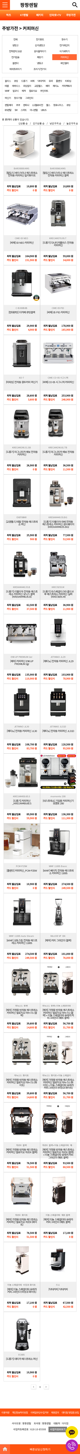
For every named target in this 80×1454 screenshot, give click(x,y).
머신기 (8, 97)
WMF (7, 90)
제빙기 (40, 57)
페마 (47, 85)
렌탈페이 (9, 105)
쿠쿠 (18, 105)
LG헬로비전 (37, 105)
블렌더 (15, 63)
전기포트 (40, 39)
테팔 (7, 85)
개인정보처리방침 (20, 1412)
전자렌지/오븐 (15, 51)
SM (16, 110)
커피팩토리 (67, 85)
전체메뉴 (75, 5)
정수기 (64, 39)
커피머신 (64, 57)
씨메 (32, 80)
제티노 (56, 85)
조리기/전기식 (40, 69)
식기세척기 (64, 51)
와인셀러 (64, 63)
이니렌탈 (34, 110)
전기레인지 (64, 45)
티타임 (68, 80)
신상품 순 (23, 123)
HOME (5, 1449)
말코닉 (16, 90)
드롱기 (24, 80)
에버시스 (16, 85)
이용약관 (5, 1412)
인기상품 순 (38, 123)
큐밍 (16, 80)
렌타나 (26, 105)
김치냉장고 (40, 45)
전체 (15, 39)
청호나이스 (58, 105)
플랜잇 (59, 80)
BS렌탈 (8, 110)
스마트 (24, 110)
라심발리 (27, 85)
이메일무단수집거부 (39, 1412)
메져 (24, 90)
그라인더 (29, 97)
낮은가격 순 (55, 123)
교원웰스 (38, 85)
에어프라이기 (15, 69)
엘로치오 (33, 90)
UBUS (43, 110)
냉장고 (15, 45)
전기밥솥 (15, 57)
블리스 (8, 80)
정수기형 (18, 97)
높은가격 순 (72, 123)
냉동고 (40, 63)
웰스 (48, 105)
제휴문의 (55, 1412)
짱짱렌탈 (29, 4)
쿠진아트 (44, 90)
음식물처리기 (40, 51)
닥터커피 (41, 80)
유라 (51, 80)
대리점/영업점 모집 (70, 1412)
